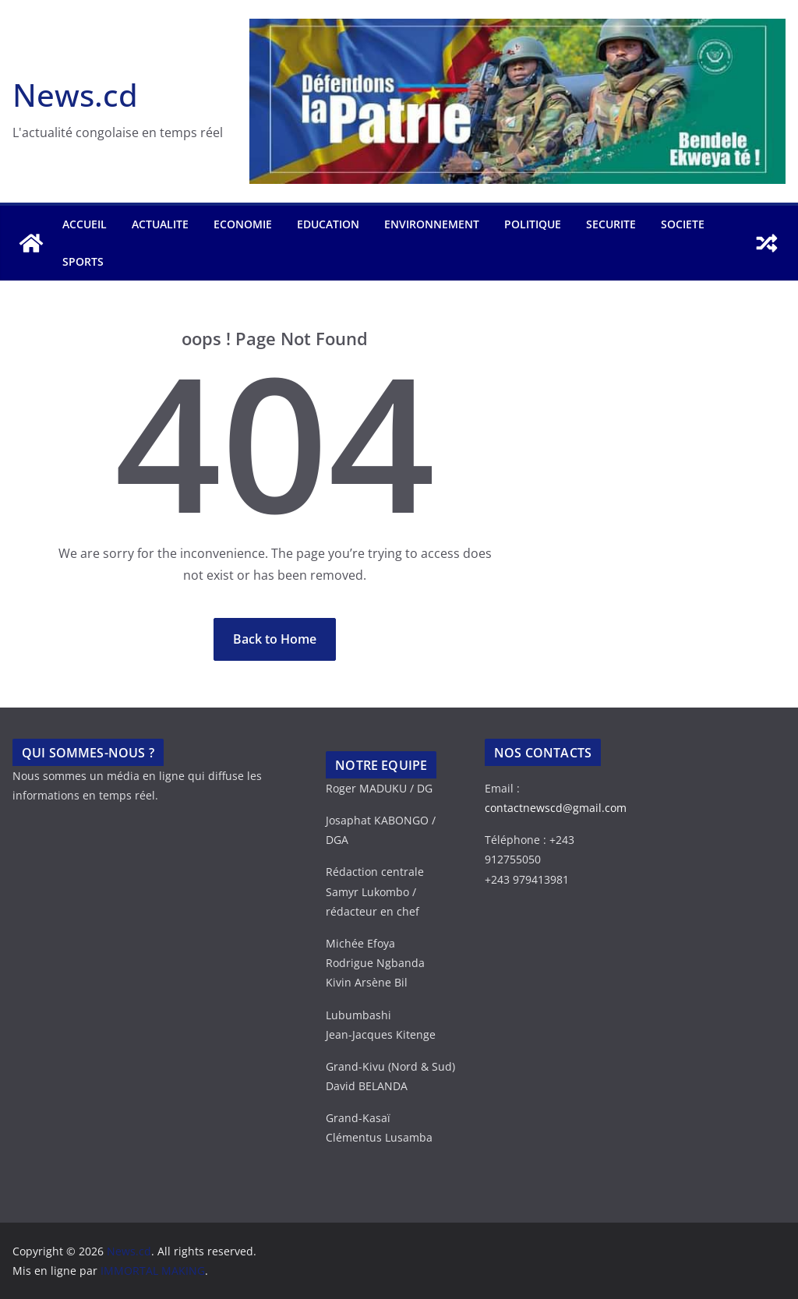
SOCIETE (682, 224)
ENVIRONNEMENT (431, 224)
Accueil (84, 224)
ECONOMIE (243, 224)
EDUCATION (328, 224)
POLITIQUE (532, 224)
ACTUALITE (160, 224)
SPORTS (83, 261)
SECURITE (611, 224)
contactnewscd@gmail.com (556, 807)
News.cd (75, 94)
